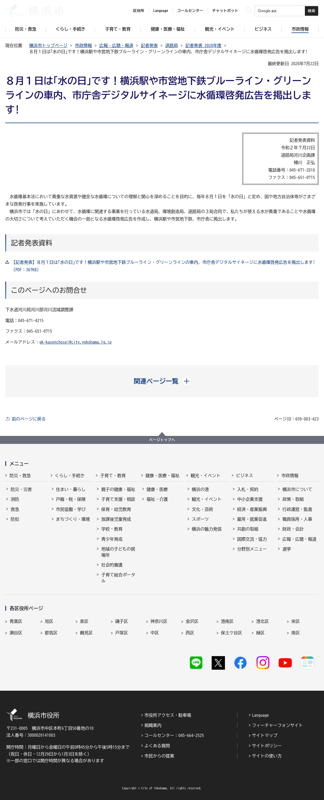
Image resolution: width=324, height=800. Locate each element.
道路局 (171, 45)
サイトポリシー (267, 746)
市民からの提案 (159, 756)
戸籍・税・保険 (71, 499)
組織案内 (152, 725)
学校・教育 (111, 529)
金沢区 (192, 621)
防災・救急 (20, 475)
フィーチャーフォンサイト (277, 725)
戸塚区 (121, 633)
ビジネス (244, 475)
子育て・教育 (113, 475)
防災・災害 (21, 489)
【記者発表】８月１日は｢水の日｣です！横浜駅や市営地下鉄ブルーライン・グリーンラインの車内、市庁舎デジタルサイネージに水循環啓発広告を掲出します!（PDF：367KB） (163, 266)
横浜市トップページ (48, 45)
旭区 (49, 621)
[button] (162, 381)
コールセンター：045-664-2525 (174, 735)
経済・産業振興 (252, 509)
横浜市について (297, 489)
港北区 (262, 621)
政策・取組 (293, 499)
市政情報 (83, 45)
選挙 (286, 549)
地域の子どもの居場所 (118, 552)
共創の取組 (247, 529)
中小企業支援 (250, 499)
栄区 (295, 621)
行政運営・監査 (297, 509)
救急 (15, 509)
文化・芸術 (202, 509)
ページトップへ (162, 440)
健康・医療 (157, 489)
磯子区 (121, 621)
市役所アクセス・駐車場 (167, 715)
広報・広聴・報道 (116, 45)
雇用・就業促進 (252, 519)
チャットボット (225, 10)
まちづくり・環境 (73, 519)
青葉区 (16, 621)
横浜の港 (200, 489)
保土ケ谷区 (231, 633)
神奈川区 (159, 621)
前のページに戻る (29, 419)
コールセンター (190, 10)
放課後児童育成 (116, 519)
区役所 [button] (138, 10)
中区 (155, 633)
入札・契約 (247, 489)
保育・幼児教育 (116, 509)
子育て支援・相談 (118, 499)
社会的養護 (111, 565)
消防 (15, 499)
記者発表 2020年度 (203, 45)
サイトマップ (265, 735)
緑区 (260, 633)
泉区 (84, 621)
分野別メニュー (252, 549)
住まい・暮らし (71, 489)
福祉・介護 (157, 499)
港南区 (227, 621)
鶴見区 (86, 633)
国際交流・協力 (252, 539)
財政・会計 (293, 529)
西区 (190, 633)
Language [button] (160, 10)
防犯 (15, 519)
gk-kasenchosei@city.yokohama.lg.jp (75, 342)
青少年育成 (111, 539)
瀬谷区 (16, 633)
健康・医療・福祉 (163, 475)
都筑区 (51, 633)
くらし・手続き (70, 475)
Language (260, 715)
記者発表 (149, 45)
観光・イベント (205, 475)
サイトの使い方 (267, 756)
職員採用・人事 (297, 519)
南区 (295, 633)
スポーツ (200, 519)
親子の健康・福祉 (118, 489)
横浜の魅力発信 (206, 529)
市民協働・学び (71, 509)
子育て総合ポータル (118, 578)
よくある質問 (157, 746)
